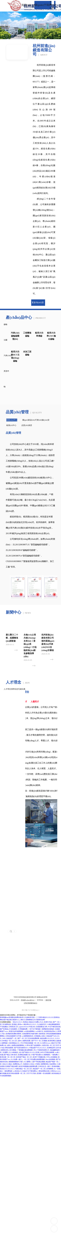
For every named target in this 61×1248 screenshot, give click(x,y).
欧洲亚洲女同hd (50, 1031)
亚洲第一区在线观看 (44, 1073)
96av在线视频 (50, 1059)
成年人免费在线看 (24, 1041)
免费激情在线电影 (48, 1029)
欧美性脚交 (52, 1041)
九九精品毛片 (42, 1024)
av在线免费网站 (29, 1031)
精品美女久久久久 (30, 1024)
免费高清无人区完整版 (8, 1050)
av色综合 (16, 1071)
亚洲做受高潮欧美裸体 (13, 1034)
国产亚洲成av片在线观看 (8, 1029)
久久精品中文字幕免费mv (29, 1071)
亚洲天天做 (48, 1022)
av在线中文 (40, 1031)
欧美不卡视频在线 (39, 1057)
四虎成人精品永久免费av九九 (33, 1022)
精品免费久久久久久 (47, 1038)
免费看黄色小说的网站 (49, 1064)
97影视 (37, 1064)
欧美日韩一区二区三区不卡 (52, 1045)
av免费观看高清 (27, 1036)
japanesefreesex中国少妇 (27, 1027)
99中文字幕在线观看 (47, 1052)
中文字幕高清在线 (54, 1027)
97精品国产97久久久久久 (37, 1048)
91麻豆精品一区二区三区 (23, 1069)
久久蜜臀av (28, 1062)
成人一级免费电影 (6, 1071)
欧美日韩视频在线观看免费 (28, 1066)
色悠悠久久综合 (28, 1064)
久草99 (27, 1045)
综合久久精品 (7, 1064)
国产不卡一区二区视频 (39, 1041)
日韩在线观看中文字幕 (13, 1036)
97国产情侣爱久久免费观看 (40, 1055)
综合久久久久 (17, 1022)
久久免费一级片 (16, 1059)
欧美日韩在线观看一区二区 (16, 1073)
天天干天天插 (31, 1073)
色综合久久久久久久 (7, 1069)
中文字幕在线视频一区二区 (30, 1043)
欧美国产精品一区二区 (24, 1057)
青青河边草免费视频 (16, 1031)
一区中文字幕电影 (34, 1029)
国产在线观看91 (36, 1045)
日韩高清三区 (13, 1027)
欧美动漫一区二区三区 (8, 1057)
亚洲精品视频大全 (24, 1055)
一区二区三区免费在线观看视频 (34, 1059)
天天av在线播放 (51, 1057)
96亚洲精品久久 (14, 1043)
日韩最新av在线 (39, 1036)
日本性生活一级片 (44, 1066)
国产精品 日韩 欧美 (10, 1055)
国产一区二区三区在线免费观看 (29, 1038)
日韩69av (53, 1071)
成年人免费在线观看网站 (16, 1045)
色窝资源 (42, 1034)
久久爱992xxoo (45, 1043)
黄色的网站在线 (44, 1071)
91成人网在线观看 (7, 1048)
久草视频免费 (23, 1029)
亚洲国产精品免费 (11, 1066)
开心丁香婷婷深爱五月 (41, 1050)
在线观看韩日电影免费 (30, 1034)
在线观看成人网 (41, 1027)
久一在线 (57, 1069)
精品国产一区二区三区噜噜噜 (43, 1069)
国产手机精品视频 (38, 1062)
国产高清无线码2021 (21, 1048)
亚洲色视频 (56, 1066)
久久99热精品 (13, 1052)
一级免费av (55, 1055)
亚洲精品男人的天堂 (54, 1048)
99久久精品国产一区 (10, 1038)
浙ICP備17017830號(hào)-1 (30, 1010)
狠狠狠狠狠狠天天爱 (16, 1062)
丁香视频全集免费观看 (25, 1050)
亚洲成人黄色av (17, 1024)
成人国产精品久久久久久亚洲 (29, 1052)
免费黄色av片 (17, 1064)
